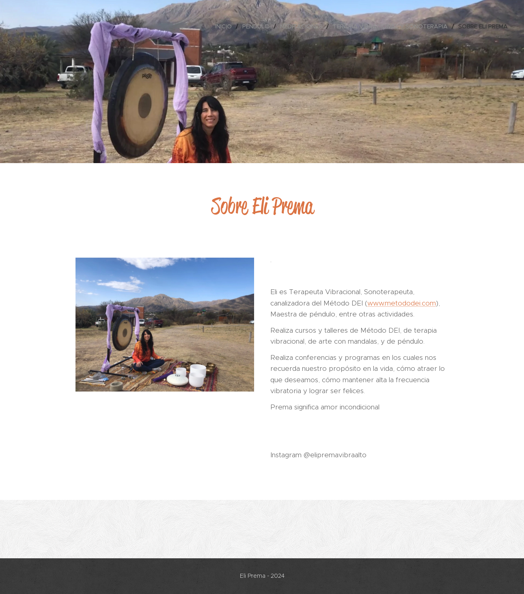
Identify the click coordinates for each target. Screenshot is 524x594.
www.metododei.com (401, 303)
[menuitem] (225, 26)
